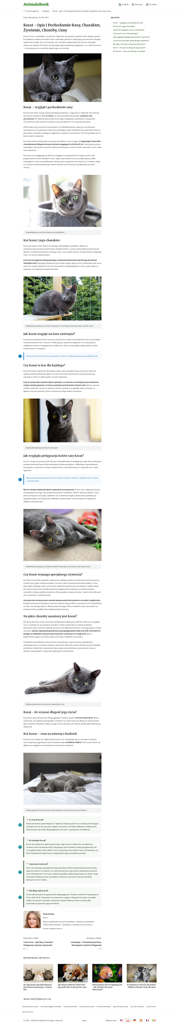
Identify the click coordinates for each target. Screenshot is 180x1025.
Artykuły (45, 11)
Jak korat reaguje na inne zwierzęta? (128, 30)
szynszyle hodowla (70, 1006)
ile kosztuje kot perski (86, 1006)
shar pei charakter (137, 1006)
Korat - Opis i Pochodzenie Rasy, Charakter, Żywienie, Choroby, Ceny (81, 11)
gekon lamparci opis (120, 1006)
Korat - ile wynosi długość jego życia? (129, 48)
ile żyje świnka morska (30, 1006)
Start (84, 1021)
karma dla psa (27, 1012)
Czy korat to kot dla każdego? (125, 33)
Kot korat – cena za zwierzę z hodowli (129, 51)
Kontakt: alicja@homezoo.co (52, 928)
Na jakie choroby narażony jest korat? (129, 44)
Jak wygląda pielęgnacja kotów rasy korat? (131, 37)
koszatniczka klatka (104, 1006)
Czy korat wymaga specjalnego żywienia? (131, 41)
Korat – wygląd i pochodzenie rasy (128, 23)
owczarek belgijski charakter (51, 1006)
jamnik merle (151, 1006)
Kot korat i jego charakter (124, 26)
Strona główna (32, 11)
